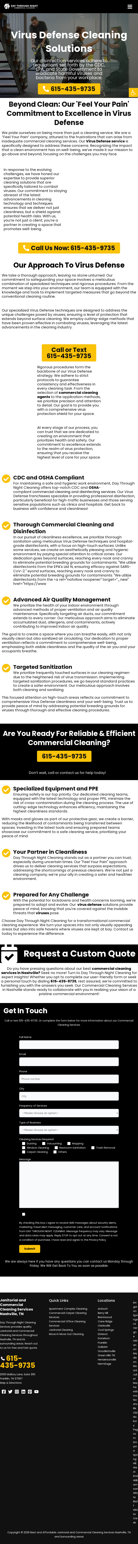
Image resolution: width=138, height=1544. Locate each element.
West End (135, 1472)
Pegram (135, 1434)
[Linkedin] (23, 1391)
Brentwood (105, 1317)
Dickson (103, 1334)
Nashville (135, 1404)
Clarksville (104, 1325)
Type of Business (30, 1122)
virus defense (89, 904)
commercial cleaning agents (67, 394)
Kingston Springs (135, 1311)
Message (25, 1159)
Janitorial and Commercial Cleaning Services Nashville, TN (16, 1307)
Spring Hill (135, 1459)
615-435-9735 (63, 981)
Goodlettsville (106, 1351)
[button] (133, 92)
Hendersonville (107, 1359)
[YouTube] (36, 1391)
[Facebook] (4, 1391)
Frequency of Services (33, 1105)
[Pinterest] (30, 1391)
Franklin (102, 1342)
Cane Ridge (105, 1321)
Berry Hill (103, 1313)
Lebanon (135, 1345)
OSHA (94, 487)
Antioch (103, 1309)
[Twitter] (10, 1391)
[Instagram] (17, 1391)
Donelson (104, 1338)
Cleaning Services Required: (36, 1139)
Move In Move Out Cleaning (66, 1334)
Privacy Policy (97, 1240)
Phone (23, 1071)
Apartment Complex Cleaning (68, 1309)
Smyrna (135, 1446)
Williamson (135, 1485)
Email (22, 1054)
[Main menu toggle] (129, 6)
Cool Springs (106, 1330)
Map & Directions (11, 1383)
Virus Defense (98, 141)
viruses (43, 913)
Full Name (25, 1037)
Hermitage (104, 1364)
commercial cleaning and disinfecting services (74, 491)
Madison (135, 1358)
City (21, 1088)
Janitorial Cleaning (61, 1330)
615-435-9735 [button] (17, 1361)
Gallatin (103, 1347)
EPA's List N (63, 566)
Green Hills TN (106, 1355)
